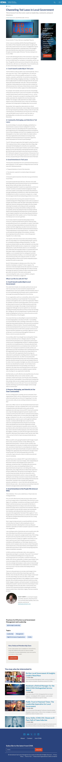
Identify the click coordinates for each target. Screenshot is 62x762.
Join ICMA (38, 738)
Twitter (31, 734)
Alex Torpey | (10, 17)
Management (19, 633)
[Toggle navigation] (60, 2)
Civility (30, 637)
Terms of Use (28, 756)
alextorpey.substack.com (24, 604)
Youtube (28, 734)
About (23, 738)
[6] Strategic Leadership (13, 625)
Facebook (24, 734)
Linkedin (38, 734)
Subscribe (38, 749)
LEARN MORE (13, 658)
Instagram (35, 734)
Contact (29, 738)
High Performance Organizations (16, 637)
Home (9, 6)
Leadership (10, 633)
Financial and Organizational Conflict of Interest (45, 756)
